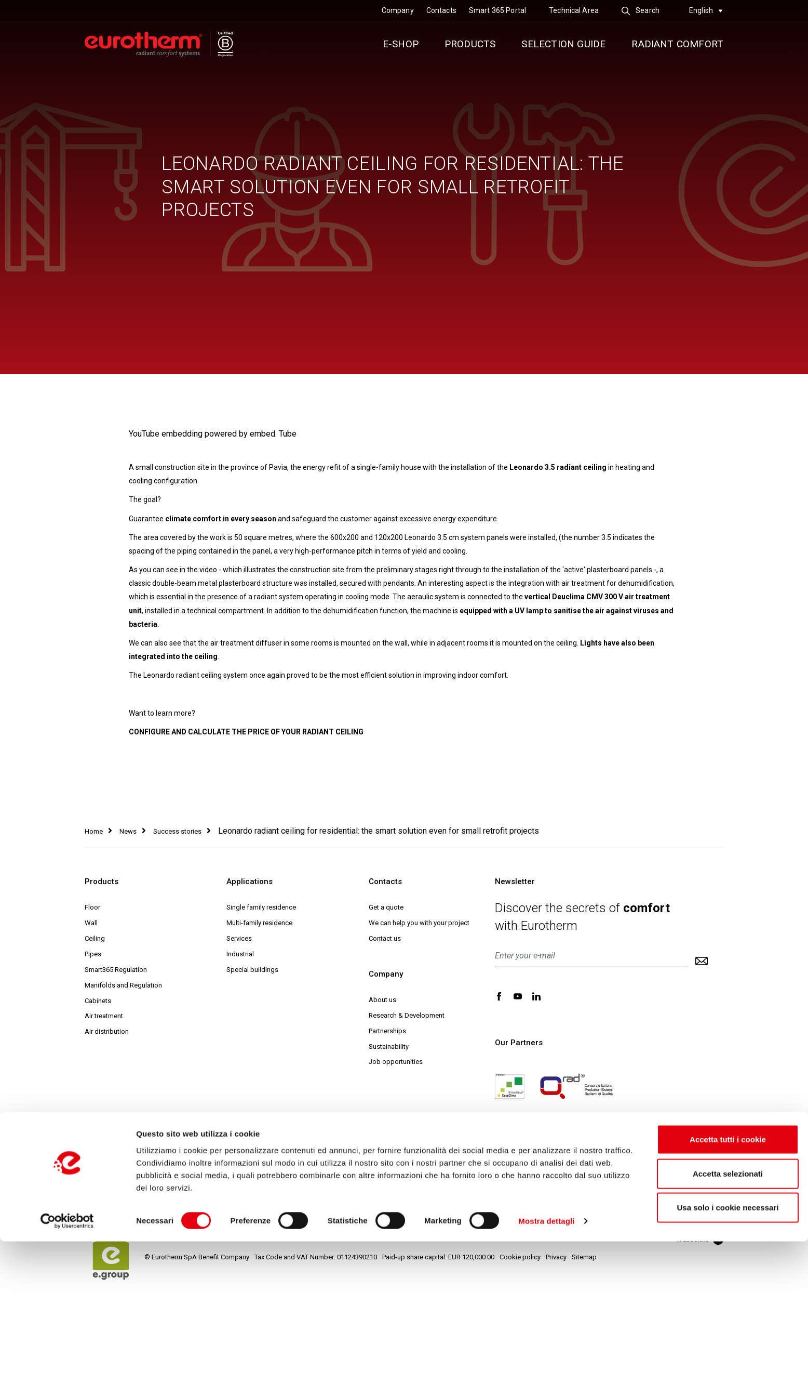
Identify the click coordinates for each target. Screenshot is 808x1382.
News (128, 831)
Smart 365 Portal (497, 10)
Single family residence (261, 907)
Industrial (240, 954)
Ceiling (95, 938)
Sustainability (389, 1046)
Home (94, 831)
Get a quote (386, 907)
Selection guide (563, 44)
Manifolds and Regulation (123, 985)
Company (398, 10)
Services (239, 938)
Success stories (177, 831)
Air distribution (107, 1031)
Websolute (699, 1239)
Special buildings (252, 969)
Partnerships (387, 1031)
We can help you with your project (419, 923)
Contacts (441, 10)
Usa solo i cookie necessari (702, 1348)
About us (382, 1000)
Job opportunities (396, 1061)
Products (470, 44)
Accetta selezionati (702, 1314)
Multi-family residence (259, 923)
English (706, 10)
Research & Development (407, 1015)
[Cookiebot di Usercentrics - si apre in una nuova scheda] (67, 1362)
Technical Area (574, 10)
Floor (92, 907)
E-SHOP (401, 44)
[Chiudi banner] (792, 1268)
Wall (91, 923)
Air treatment (104, 1016)
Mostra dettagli (546, 1361)
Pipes (93, 954)
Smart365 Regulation (116, 969)
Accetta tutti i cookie (702, 1279)
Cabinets (98, 1001)
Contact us (385, 938)
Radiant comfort (677, 44)
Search (640, 10)
